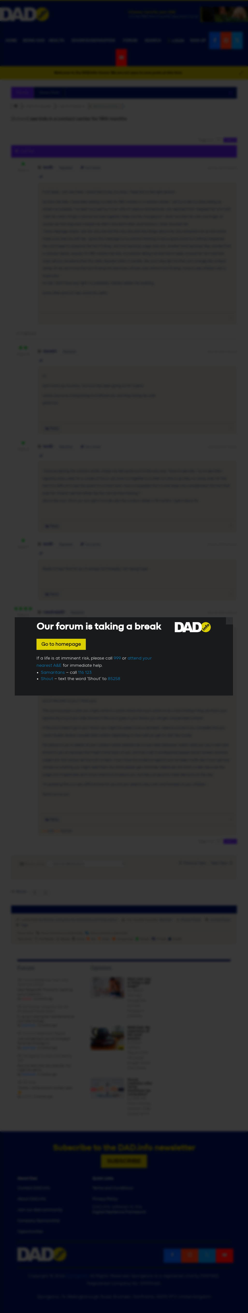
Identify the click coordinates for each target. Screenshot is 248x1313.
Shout (47, 679)
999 (117, 658)
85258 (114, 679)
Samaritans (53, 672)
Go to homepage (61, 644)
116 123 (85, 672)
